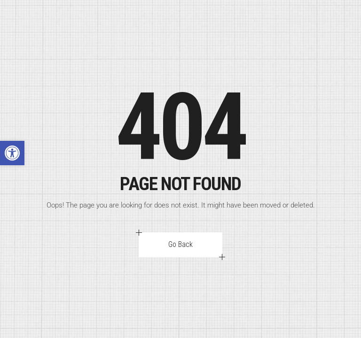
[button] (12, 153)
